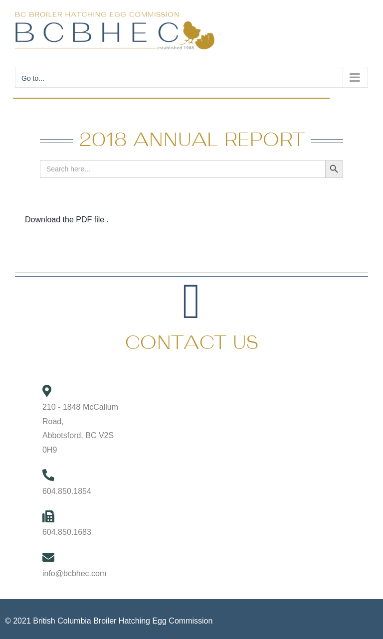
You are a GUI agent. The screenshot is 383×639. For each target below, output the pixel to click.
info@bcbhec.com (74, 573)
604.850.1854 (66, 491)
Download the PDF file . (67, 219)
